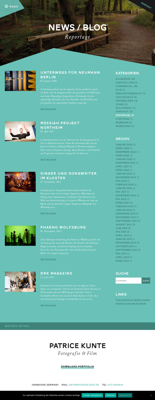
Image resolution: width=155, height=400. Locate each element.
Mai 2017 (121, 192)
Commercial (124, 86)
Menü (11, 6)
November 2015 (126, 217)
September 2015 (126, 221)
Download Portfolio (77, 366)
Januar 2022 (124, 159)
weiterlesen (48, 109)
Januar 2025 (124, 144)
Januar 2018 (124, 188)
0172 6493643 (115, 385)
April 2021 (122, 166)
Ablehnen (110, 395)
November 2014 (126, 242)
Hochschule (124, 97)
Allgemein (123, 79)
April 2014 (122, 257)
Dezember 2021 (125, 162)
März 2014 (122, 261)
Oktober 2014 (125, 246)
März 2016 (122, 202)
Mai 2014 (121, 253)
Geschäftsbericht (129, 93)
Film (119, 90)
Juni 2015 (121, 228)
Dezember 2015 (125, 213)
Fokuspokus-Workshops (133, 300)
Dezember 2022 (126, 152)
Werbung (122, 122)
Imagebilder (124, 100)
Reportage (123, 115)
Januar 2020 (124, 173)
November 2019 (126, 177)
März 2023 (122, 148)
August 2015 (124, 224)
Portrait (122, 111)
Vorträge (122, 119)
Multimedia (124, 108)
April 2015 (122, 235)
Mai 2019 (121, 181)
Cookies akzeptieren (92, 395)
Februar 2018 (125, 184)
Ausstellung (125, 82)
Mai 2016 (121, 199)
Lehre (120, 104)
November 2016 (126, 195)
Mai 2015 (121, 231)
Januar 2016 (124, 210)
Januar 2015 (124, 239)
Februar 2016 (125, 206)
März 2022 (122, 155)
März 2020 (122, 170)
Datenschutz (125, 395)
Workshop (123, 126)
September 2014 (126, 250)
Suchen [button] (145, 281)
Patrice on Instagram (131, 304)
